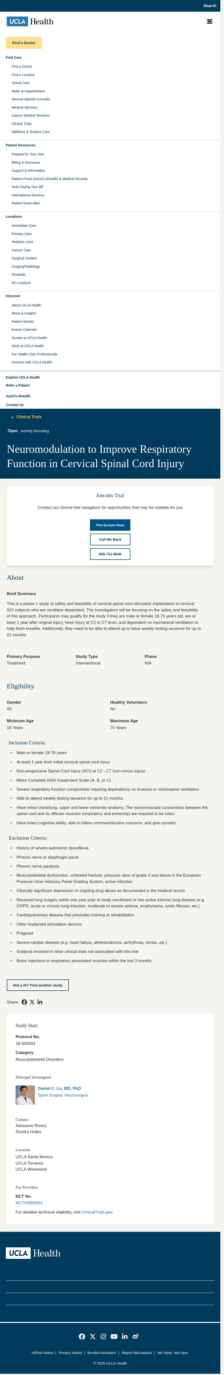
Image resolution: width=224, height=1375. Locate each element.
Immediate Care (24, 226)
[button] (110, 377)
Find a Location (23, 75)
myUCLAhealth (18, 396)
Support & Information (28, 170)
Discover (13, 296)
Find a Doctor (22, 66)
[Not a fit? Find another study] (38, 985)
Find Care (14, 57)
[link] (24, 1002)
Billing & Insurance (26, 162)
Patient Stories (23, 321)
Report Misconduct (137, 1353)
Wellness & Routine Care (31, 132)
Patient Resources (21, 145)
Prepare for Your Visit (28, 154)
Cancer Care (21, 250)
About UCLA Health (26, 305)
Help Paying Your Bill (27, 187)
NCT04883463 (29, 1203)
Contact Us (15, 405)
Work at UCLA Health (28, 346)
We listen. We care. (173, 1353)
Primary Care (22, 234)
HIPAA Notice (42, 1353)
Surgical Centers (24, 258)
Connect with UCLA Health (32, 362)
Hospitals (19, 274)
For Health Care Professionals (34, 354)
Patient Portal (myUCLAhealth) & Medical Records (50, 179)
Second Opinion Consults (31, 99)
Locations (14, 216)
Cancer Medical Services (30, 115)
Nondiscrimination (101, 1353)
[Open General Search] (208, 5)
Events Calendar (24, 330)
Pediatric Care (22, 242)
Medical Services (24, 107)
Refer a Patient (18, 385)
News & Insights (24, 313)
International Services (28, 195)
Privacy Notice (70, 1353)
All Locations (21, 283)
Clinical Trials (22, 124)
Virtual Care (21, 83)
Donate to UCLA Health (29, 338)
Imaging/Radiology (26, 266)
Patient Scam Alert (26, 203)
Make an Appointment (28, 91)
